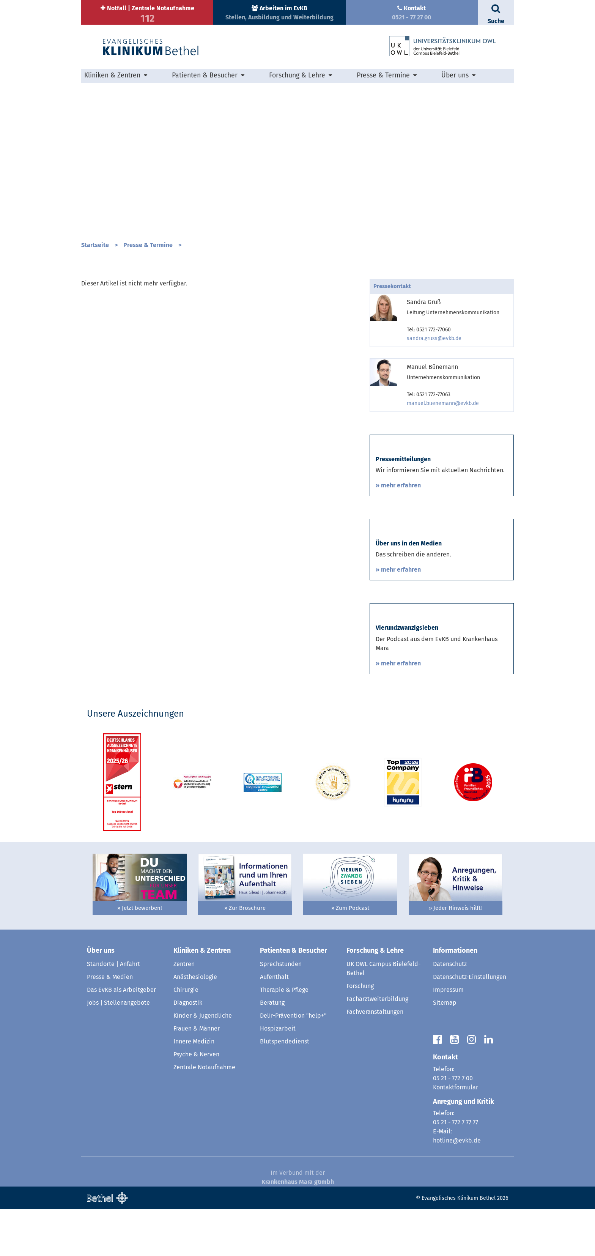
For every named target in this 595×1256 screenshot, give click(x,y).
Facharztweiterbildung (377, 1045)
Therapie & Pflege (284, 1036)
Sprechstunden (281, 1010)
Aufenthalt (274, 1023)
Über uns (455, 75)
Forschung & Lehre (297, 75)
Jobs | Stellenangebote (118, 1049)
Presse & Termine (383, 75)
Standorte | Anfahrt (113, 1010)
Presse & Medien (110, 1023)
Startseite (95, 245)
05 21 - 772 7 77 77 (455, 1168)
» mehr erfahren (398, 500)
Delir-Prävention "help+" (293, 1062)
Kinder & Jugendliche (202, 1062)
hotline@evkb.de (457, 1187)
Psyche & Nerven (196, 1101)
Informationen (455, 997)
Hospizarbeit (278, 1075)
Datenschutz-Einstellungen (469, 1023)
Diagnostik (187, 1049)
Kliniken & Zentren (112, 75)
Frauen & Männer (196, 1075)
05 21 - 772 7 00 (453, 1124)
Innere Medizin (193, 1088)
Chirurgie (185, 1036)
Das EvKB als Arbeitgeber (121, 1036)
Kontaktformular (455, 1133)
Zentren (184, 1010)
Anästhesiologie (195, 1023)
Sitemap (444, 1049)
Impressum (448, 1036)
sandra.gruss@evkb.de (434, 338)
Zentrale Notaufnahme (204, 1113)
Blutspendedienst (284, 1088)
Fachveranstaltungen (374, 1058)
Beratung (272, 1049)
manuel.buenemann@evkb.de (443, 403)
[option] (297, 158)
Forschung (360, 1032)
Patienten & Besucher (205, 75)
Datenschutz (450, 1010)
